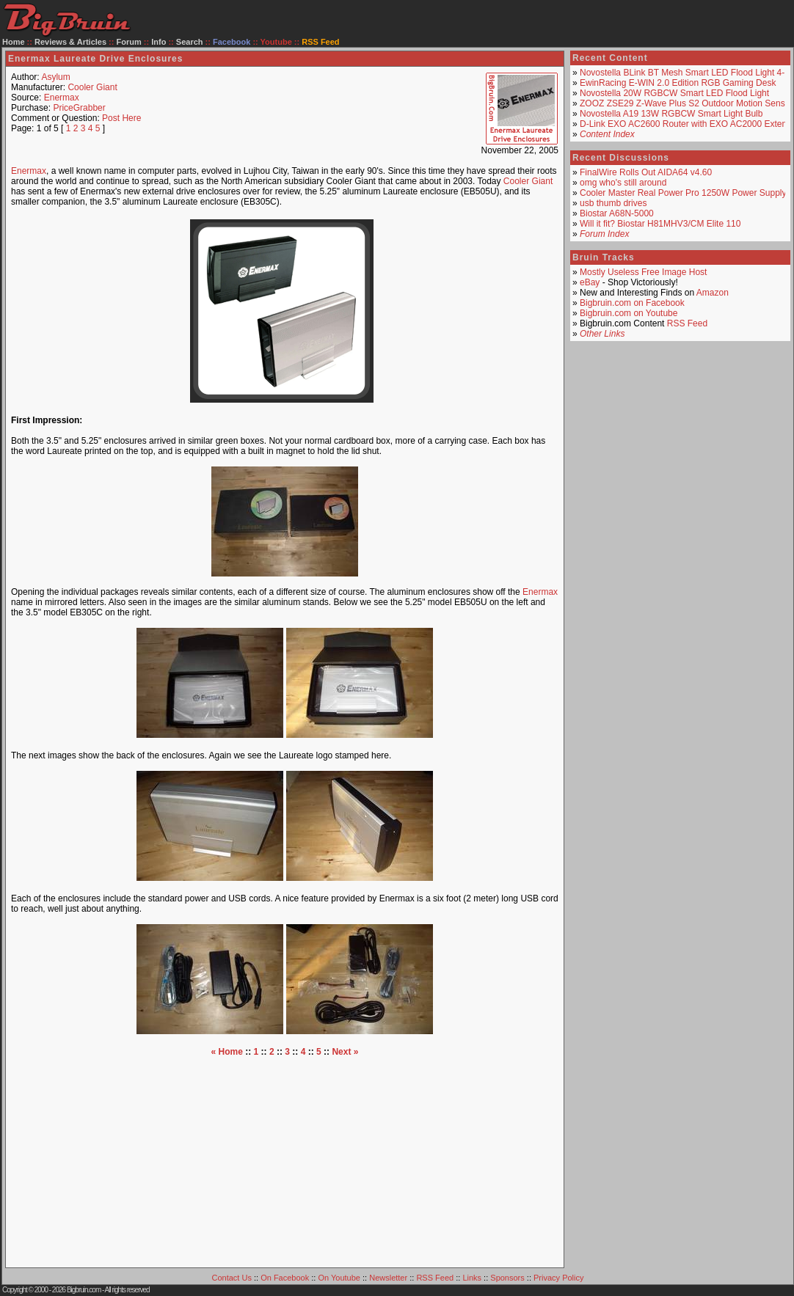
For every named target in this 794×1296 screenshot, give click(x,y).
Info (158, 41)
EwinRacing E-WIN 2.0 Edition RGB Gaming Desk (678, 83)
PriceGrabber (79, 108)
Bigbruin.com (84, 1290)
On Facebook (285, 1277)
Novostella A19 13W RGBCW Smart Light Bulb (671, 114)
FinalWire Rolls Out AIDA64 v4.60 (646, 172)
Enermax (61, 97)
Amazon (712, 293)
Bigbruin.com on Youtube (628, 313)
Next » (345, 1052)
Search (189, 41)
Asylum (55, 77)
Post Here (121, 118)
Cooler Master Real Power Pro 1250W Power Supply (683, 193)
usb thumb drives (613, 203)
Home (13, 41)
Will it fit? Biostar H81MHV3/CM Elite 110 (660, 224)
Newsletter (388, 1277)
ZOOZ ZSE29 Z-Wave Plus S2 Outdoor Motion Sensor (686, 103)
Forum (129, 41)
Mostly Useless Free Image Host (643, 272)
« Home (227, 1052)
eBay (590, 282)
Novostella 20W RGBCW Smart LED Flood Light (674, 93)
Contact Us (232, 1277)
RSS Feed (687, 323)
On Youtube (339, 1277)
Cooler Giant (92, 87)
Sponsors (507, 1277)
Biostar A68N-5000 (617, 213)
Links (471, 1277)
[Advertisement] (285, 1159)
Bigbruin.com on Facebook (632, 303)
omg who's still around (623, 182)
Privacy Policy (558, 1277)
